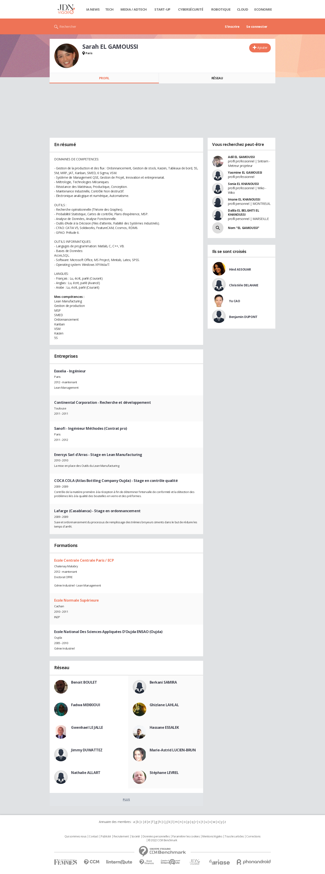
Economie (263, 9)
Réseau (217, 78)
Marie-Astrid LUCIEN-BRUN (173, 750)
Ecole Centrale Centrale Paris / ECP (84, 560)
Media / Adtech (134, 9)
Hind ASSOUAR (240, 269)
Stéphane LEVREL (164, 772)
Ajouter (262, 47)
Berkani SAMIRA (163, 682)
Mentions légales (212, 836)
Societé (135, 836)
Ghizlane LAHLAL (164, 704)
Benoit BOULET (84, 682)
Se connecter (256, 26)
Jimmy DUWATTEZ (86, 750)
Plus (126, 799)
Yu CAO (234, 301)
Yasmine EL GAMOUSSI (245, 172)
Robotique (220, 9)
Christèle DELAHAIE (243, 285)
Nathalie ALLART (85, 772)
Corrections (253, 836)
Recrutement (121, 836)
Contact (93, 836)
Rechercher (67, 26)
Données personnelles (156, 836)
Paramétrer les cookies (186, 836)
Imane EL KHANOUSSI (244, 199)
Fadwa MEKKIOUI (85, 704)
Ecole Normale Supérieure (76, 600)
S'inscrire (232, 26)
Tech (109, 9)
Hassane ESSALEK (164, 727)
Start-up (162, 9)
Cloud (242, 9)
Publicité (106, 836)
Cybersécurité (190, 9)
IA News (93, 9)
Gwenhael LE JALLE (87, 727)
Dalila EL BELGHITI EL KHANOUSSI (243, 212)
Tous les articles (234, 836)
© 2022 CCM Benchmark (162, 840)
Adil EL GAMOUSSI (241, 157)
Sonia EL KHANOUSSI (243, 184)
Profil (104, 78)
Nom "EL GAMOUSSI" (243, 228)
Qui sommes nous (75, 836)
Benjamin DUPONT (243, 317)
